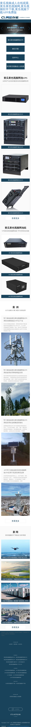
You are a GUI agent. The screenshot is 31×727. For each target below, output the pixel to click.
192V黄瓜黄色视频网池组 (21, 670)
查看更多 (15, 218)
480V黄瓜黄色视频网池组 (21, 672)
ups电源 (6, 632)
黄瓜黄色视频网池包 (13, 664)
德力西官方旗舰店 (18, 632)
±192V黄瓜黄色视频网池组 (18, 675)
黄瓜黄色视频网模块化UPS (9, 659)
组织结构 (15, 644)
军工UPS (20, 664)
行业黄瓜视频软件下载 (20, 683)
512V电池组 (9, 675)
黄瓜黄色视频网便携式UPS (21, 659)
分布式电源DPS (21, 662)
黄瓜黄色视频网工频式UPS (11, 662)
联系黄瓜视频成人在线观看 (15, 696)
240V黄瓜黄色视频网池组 (9, 672)
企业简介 (11, 644)
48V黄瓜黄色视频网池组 (10, 670)
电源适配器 (11, 632)
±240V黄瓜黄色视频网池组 (15, 677)
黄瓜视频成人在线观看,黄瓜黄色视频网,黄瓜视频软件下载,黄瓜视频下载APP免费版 (14, 7)
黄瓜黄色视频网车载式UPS (21, 657)
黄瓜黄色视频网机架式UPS (9, 657)
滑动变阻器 (12, 633)
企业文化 (20, 644)
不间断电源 (25, 632)
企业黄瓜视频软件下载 (10, 683)
